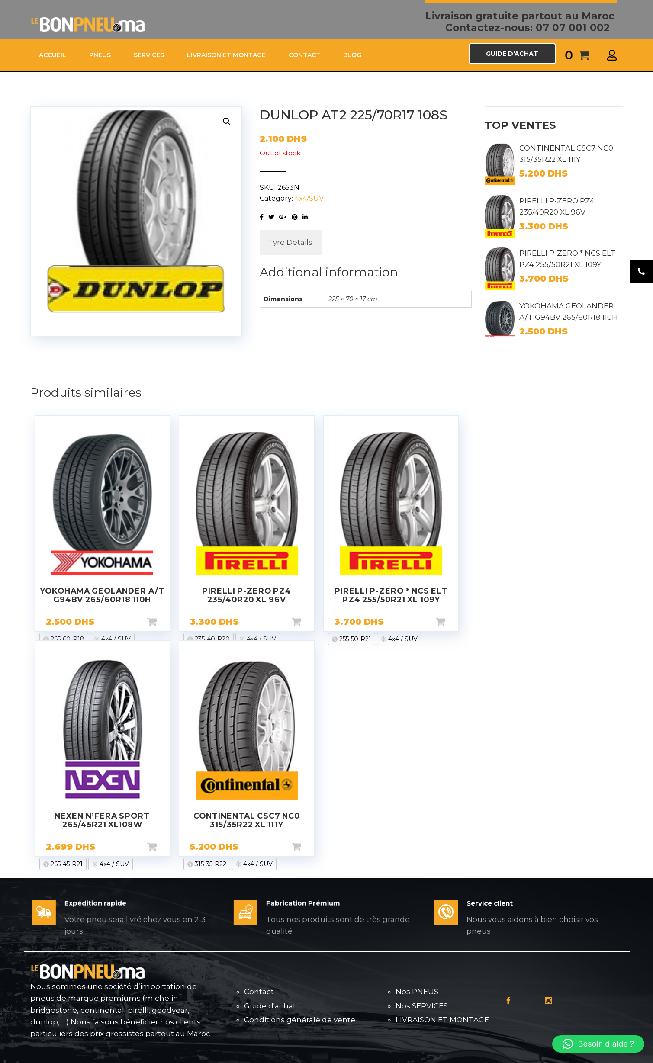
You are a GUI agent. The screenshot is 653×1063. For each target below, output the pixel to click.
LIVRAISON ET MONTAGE (226, 55)
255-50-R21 (354, 639)
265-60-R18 (66, 639)
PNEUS (100, 55)
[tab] (290, 242)
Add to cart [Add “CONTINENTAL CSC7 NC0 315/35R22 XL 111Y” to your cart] (310, 847)
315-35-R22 (209, 864)
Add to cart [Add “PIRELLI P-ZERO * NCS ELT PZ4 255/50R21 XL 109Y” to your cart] (454, 622)
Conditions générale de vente (299, 1019)
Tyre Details (290, 242)
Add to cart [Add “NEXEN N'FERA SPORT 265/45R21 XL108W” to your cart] (166, 847)
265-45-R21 (66, 864)
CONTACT (304, 55)
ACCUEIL (52, 55)
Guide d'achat (270, 1006)
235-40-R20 (211, 639)
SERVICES (149, 55)
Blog (352, 55)
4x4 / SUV (115, 639)
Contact (259, 991)
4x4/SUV (309, 198)
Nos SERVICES (422, 1006)
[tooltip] (641, 271)
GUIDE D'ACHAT (512, 54)
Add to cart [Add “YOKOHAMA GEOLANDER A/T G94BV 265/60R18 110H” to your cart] (166, 622)
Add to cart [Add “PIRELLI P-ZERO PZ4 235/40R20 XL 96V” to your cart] (310, 622)
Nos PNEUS (417, 991)
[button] (598, 1044)
